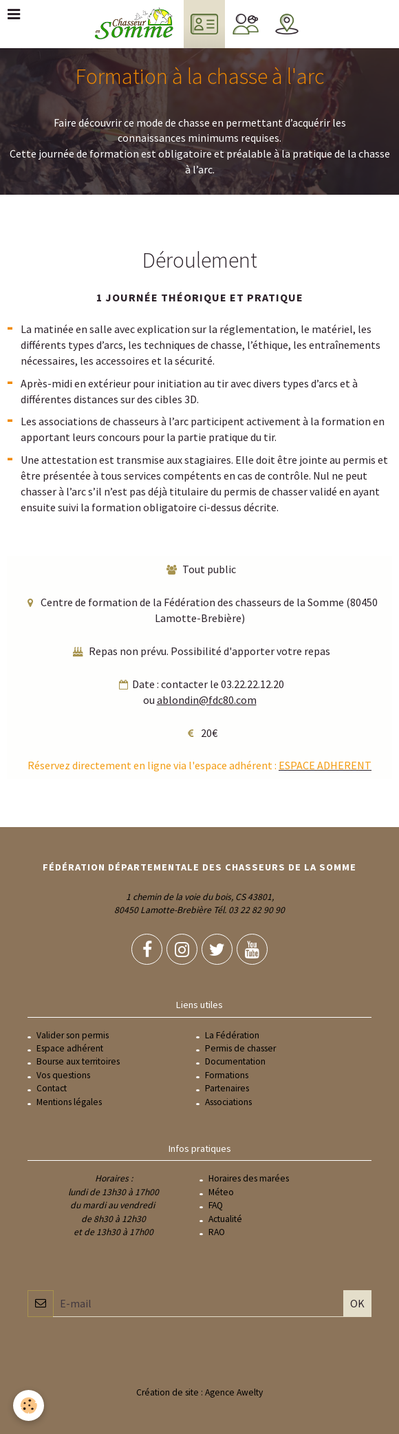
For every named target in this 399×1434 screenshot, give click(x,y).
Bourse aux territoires (78, 1061)
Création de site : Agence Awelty (199, 1392)
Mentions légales (69, 1102)
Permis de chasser (240, 1048)
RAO (216, 1232)
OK (357, 1303)
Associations (228, 1102)
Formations (226, 1075)
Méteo (221, 1192)
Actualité (225, 1219)
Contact (51, 1088)
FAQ (215, 1205)
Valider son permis (72, 1035)
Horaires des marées (248, 1178)
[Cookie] (29, 1405)
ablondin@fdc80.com (207, 700)
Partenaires (227, 1088)
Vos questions (63, 1075)
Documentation (235, 1061)
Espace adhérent (69, 1048)
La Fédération (232, 1035)
